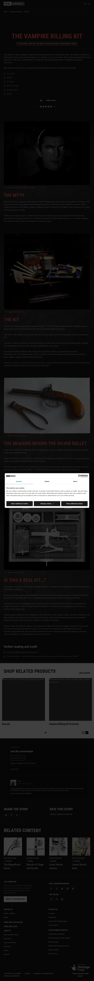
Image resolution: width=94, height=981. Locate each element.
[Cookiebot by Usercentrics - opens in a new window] (79, 476)
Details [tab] (47, 481)
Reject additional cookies (19, 503)
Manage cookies (47, 503)
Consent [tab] (19, 481)
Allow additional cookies (74, 503)
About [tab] (75, 481)
